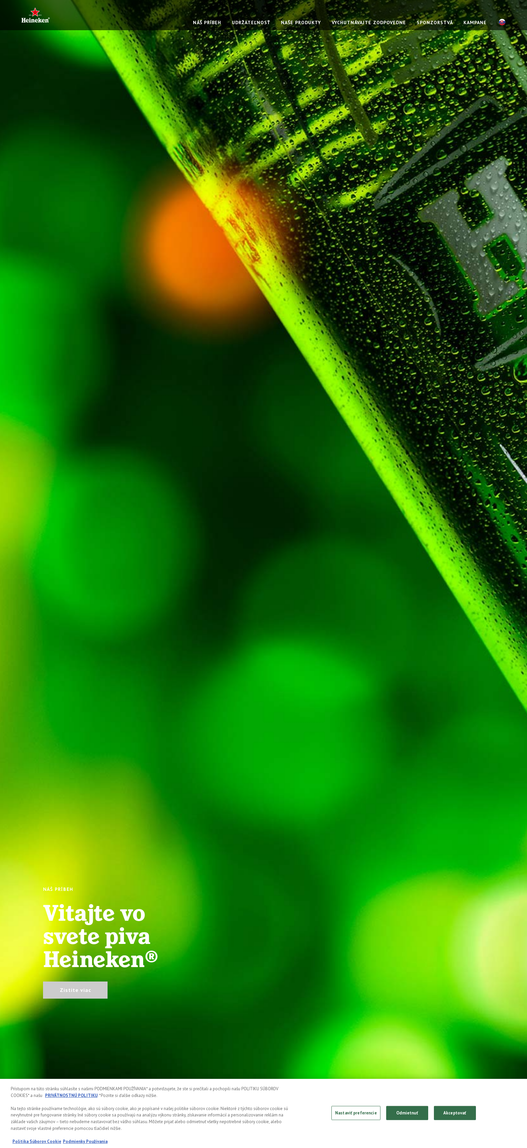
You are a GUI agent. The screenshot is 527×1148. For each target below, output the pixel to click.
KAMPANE (475, 22)
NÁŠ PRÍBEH (207, 22)
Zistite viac (75, 990)
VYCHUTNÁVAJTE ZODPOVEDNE (369, 22)
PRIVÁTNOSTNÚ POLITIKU (71, 1096)
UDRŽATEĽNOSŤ (251, 22)
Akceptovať (454, 1113)
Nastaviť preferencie (356, 1113)
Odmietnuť (407, 1113)
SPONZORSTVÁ (435, 22)
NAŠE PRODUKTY (301, 22)
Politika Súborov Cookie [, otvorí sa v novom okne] (36, 1142)
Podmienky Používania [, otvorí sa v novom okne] (85, 1142)
